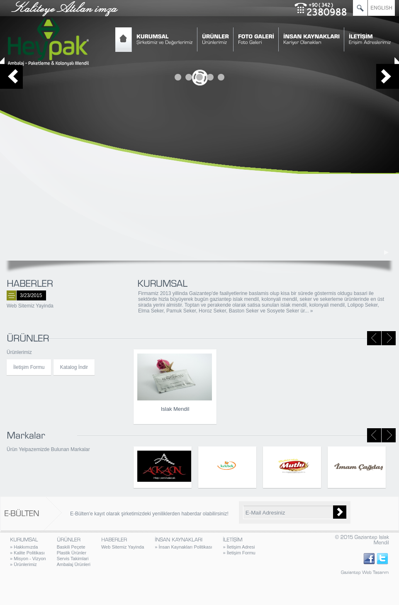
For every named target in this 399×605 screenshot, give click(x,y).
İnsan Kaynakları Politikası (183, 546)
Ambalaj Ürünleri (73, 564)
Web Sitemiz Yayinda (30, 306)
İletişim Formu (28, 367)
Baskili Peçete (71, 546)
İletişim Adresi (239, 546)
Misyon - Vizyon (28, 558)
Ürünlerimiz (23, 564)
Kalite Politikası (27, 552)
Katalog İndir (74, 367)
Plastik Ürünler (72, 552)
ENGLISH (381, 8)
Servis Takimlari (73, 558)
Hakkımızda (24, 546)
